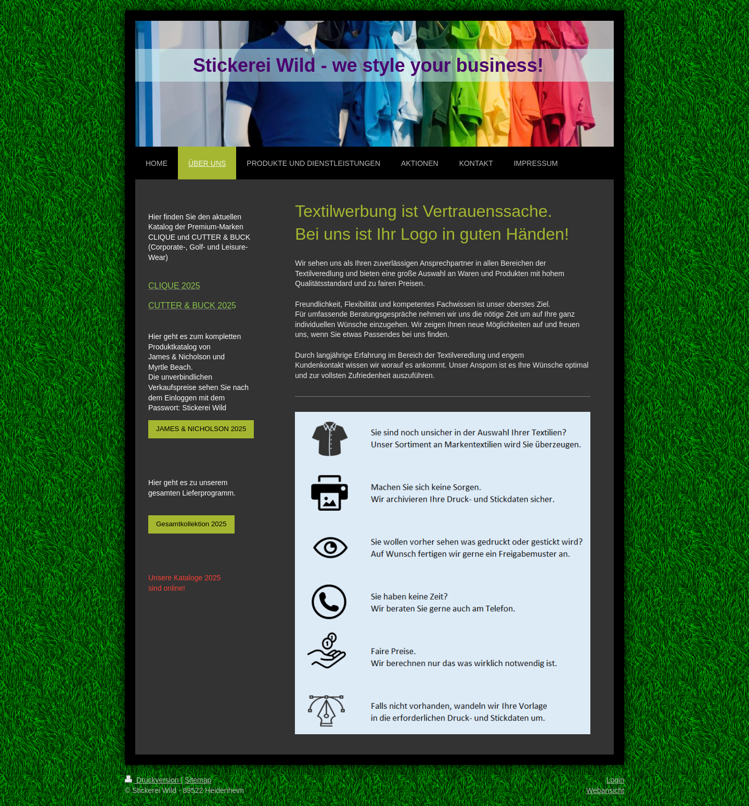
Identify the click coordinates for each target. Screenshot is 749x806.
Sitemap (198, 780)
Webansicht (605, 790)
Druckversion (152, 780)
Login (615, 780)
